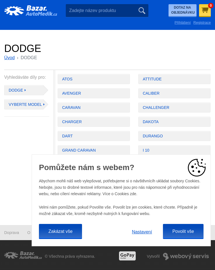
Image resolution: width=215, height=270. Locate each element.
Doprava (11, 232)
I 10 (146, 150)
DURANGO (153, 136)
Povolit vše (183, 231)
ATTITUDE (152, 79)
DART (67, 136)
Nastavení (142, 232)
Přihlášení (183, 22)
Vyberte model (25, 104)
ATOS (67, 79)
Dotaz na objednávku (183, 10)
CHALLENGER (156, 107)
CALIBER (151, 93)
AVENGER (71, 93)
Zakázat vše (60, 231)
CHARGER (72, 122)
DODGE (16, 90)
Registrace (202, 22)
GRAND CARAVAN (79, 150)
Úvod (9, 57)
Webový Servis (186, 256)
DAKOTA (151, 122)
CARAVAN (71, 107)
